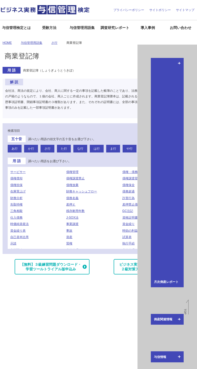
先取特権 (16, 204)
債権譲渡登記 (131, 178)
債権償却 (16, 178)
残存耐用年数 (75, 211)
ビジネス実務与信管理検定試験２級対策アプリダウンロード (144, 266)
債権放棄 (72, 185)
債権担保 (16, 185)
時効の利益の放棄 (134, 230)
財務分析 (16, 198)
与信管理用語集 (82, 28)
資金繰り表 (18, 230)
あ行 (15, 148)
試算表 (127, 237)
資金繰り (128, 224)
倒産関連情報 (191, 105)
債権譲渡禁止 (75, 178)
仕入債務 (16, 217)
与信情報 (191, 135)
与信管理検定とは (16, 28)
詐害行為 (128, 198)
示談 (13, 243)
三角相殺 (16, 211)
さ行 (54, 43)
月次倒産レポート (191, 66)
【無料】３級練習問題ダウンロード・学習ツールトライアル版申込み (50, 266)
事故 (69, 230)
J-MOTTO (166, 316)
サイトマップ (185, 10)
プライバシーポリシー (128, 10)
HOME (7, 43)
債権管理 (72, 172)
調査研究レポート (115, 28)
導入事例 (148, 28)
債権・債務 (130, 172)
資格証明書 (130, 217)
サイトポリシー (160, 10)
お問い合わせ (180, 28)
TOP (185, 311)
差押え (70, 204)
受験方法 (49, 28)
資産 (69, 237)
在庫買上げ (18, 191)
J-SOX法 (72, 217)
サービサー (18, 172)
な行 (80, 148)
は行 (97, 148)
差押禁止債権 (131, 204)
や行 (129, 148)
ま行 (113, 148)
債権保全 (128, 185)
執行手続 (128, 243)
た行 (64, 148)
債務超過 (128, 191)
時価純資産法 (19, 224)
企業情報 (8, 362)
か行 (31, 148)
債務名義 (72, 198)
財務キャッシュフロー (81, 191)
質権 (69, 243)
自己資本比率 (19, 237)
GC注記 (127, 211)
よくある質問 (27, 362)
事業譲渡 (72, 224)
